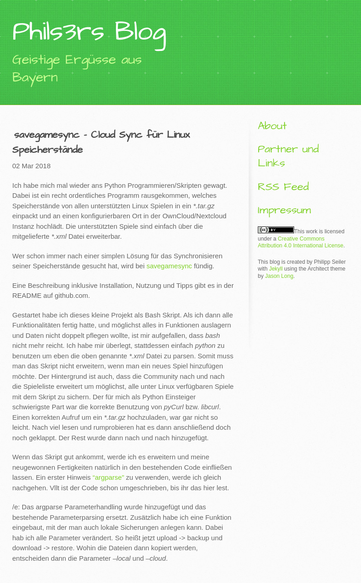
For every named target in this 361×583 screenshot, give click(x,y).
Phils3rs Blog (89, 31)
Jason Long (279, 276)
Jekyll (276, 269)
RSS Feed (283, 187)
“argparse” (108, 477)
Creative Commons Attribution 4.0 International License (300, 242)
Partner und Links (288, 156)
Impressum (284, 210)
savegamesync (169, 266)
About (272, 126)
